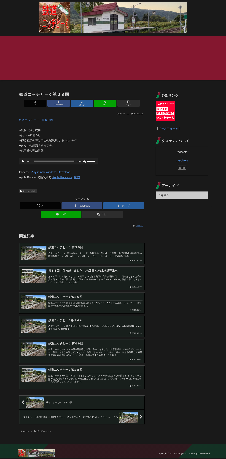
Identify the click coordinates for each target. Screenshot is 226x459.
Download (64, 172)
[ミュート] (84, 161)
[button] (124, 103)
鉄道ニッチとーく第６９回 (36, 120)
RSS (77, 177)
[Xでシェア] (40, 103)
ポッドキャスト (28, 191)
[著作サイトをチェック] (180, 168)
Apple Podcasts (62, 177)
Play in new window (43, 172)
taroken (182, 160)
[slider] (54, 161)
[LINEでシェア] (103, 103)
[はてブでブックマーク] (82, 103)
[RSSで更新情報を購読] (184, 168)
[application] (58, 161)
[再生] (23, 161)
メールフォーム (168, 128)
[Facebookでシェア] (61, 103)
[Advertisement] (113, 58)
